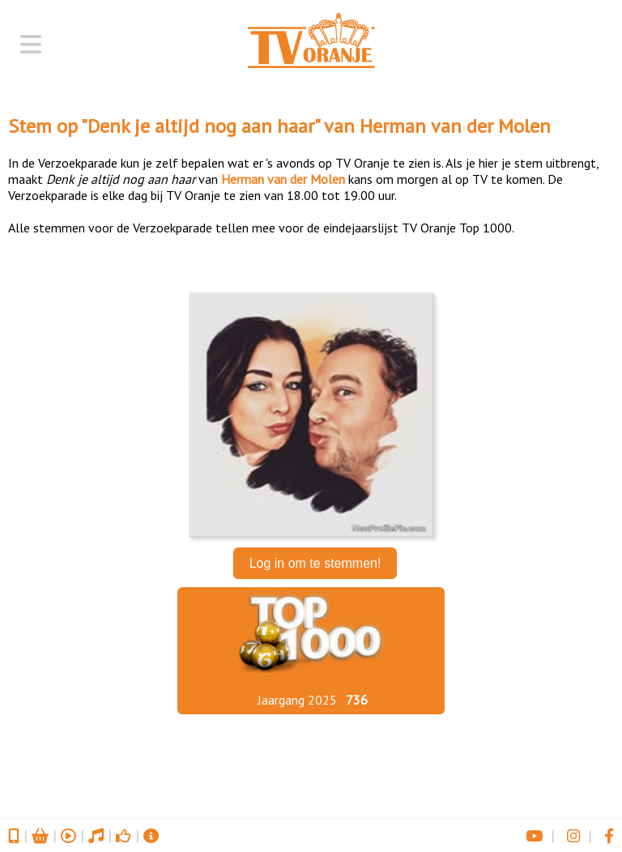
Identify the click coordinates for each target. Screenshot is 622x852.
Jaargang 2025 (297, 700)
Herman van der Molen (455, 125)
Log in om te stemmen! (315, 563)
